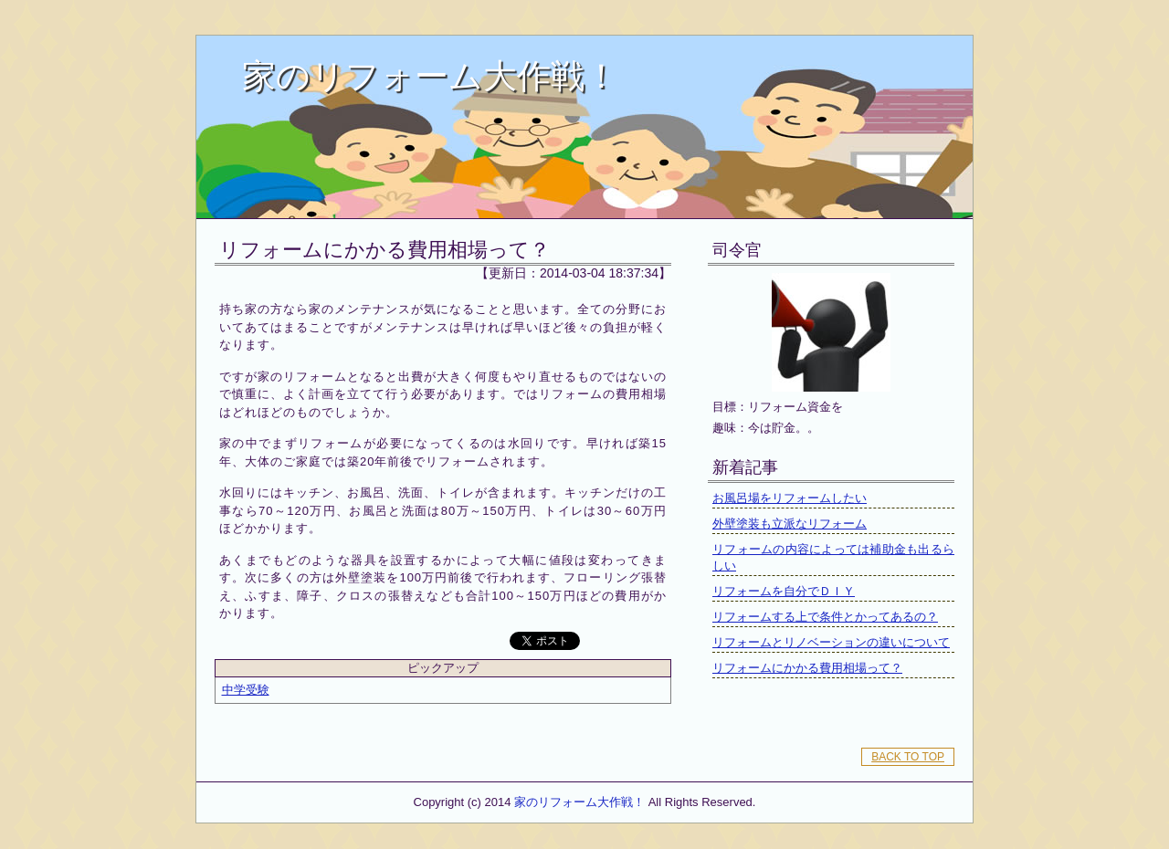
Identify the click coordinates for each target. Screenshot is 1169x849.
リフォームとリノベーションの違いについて (831, 642)
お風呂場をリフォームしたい (789, 498)
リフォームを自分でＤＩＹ (783, 591)
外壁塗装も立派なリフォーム (789, 523)
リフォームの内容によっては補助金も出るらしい (833, 557)
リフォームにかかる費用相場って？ (384, 249)
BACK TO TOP (907, 756)
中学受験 (245, 690)
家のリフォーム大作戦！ (430, 76)
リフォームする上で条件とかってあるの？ (825, 617)
